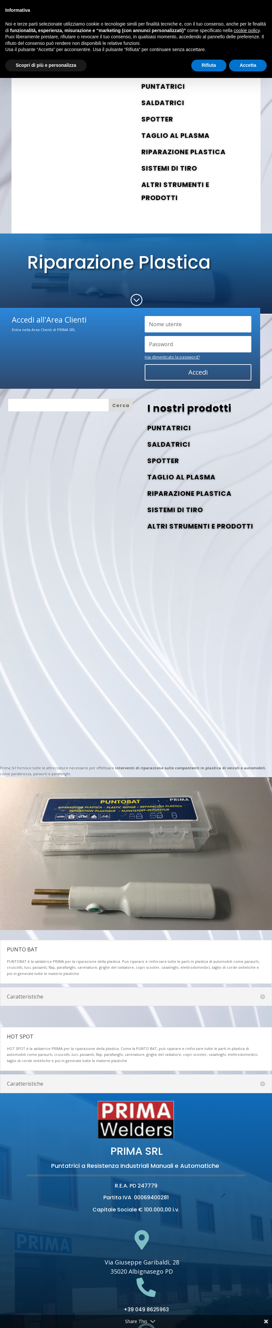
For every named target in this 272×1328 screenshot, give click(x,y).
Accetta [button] (248, 65)
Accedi (198, 372)
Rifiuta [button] (209, 65)
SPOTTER (157, 119)
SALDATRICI (162, 102)
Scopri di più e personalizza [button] (46, 65)
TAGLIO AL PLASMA (175, 135)
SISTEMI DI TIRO (169, 168)
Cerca (120, 405)
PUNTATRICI (163, 86)
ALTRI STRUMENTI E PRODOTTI (200, 526)
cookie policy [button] (247, 30)
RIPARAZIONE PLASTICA (183, 152)
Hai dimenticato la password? (172, 357)
